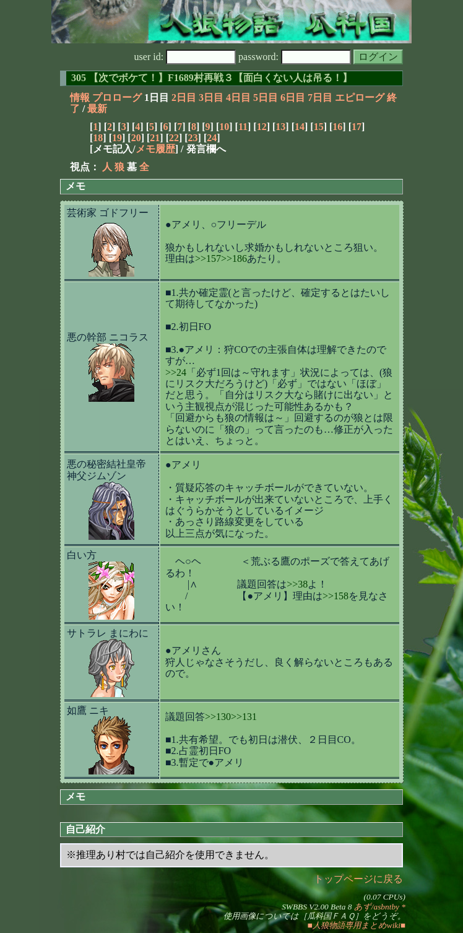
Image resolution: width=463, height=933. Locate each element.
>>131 (244, 716)
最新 (97, 108)
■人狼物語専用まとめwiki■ (356, 925)
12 (262, 126)
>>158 (335, 596)
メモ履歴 (155, 149)
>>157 (208, 258)
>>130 (218, 716)
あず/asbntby (376, 906)
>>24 (175, 372)
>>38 (297, 584)
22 (174, 137)
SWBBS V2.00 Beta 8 (317, 906)
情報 (80, 97)
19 (117, 137)
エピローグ (359, 97)
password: (294, 56)
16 (337, 126)
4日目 (238, 97)
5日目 (265, 97)
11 (243, 126)
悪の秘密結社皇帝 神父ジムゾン (106, 469)
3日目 (211, 97)
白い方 (82, 555)
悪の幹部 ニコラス (108, 337)
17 (356, 126)
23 (193, 137)
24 (212, 137)
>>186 (234, 258)
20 (136, 137)
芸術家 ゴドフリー (108, 212)
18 (98, 137)
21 (155, 137)
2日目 (183, 97)
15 (319, 126)
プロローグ (117, 97)
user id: (185, 56)
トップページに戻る (358, 879)
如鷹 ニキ (88, 710)
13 (280, 126)
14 (300, 126)
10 (224, 126)
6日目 (292, 97)
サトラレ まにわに (108, 633)
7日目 (320, 97)
